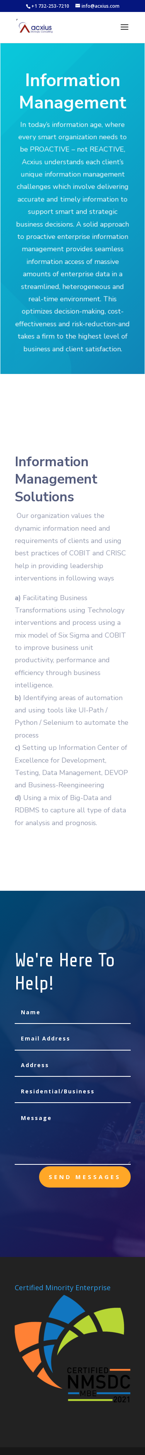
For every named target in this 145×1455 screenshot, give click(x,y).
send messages (85, 1177)
